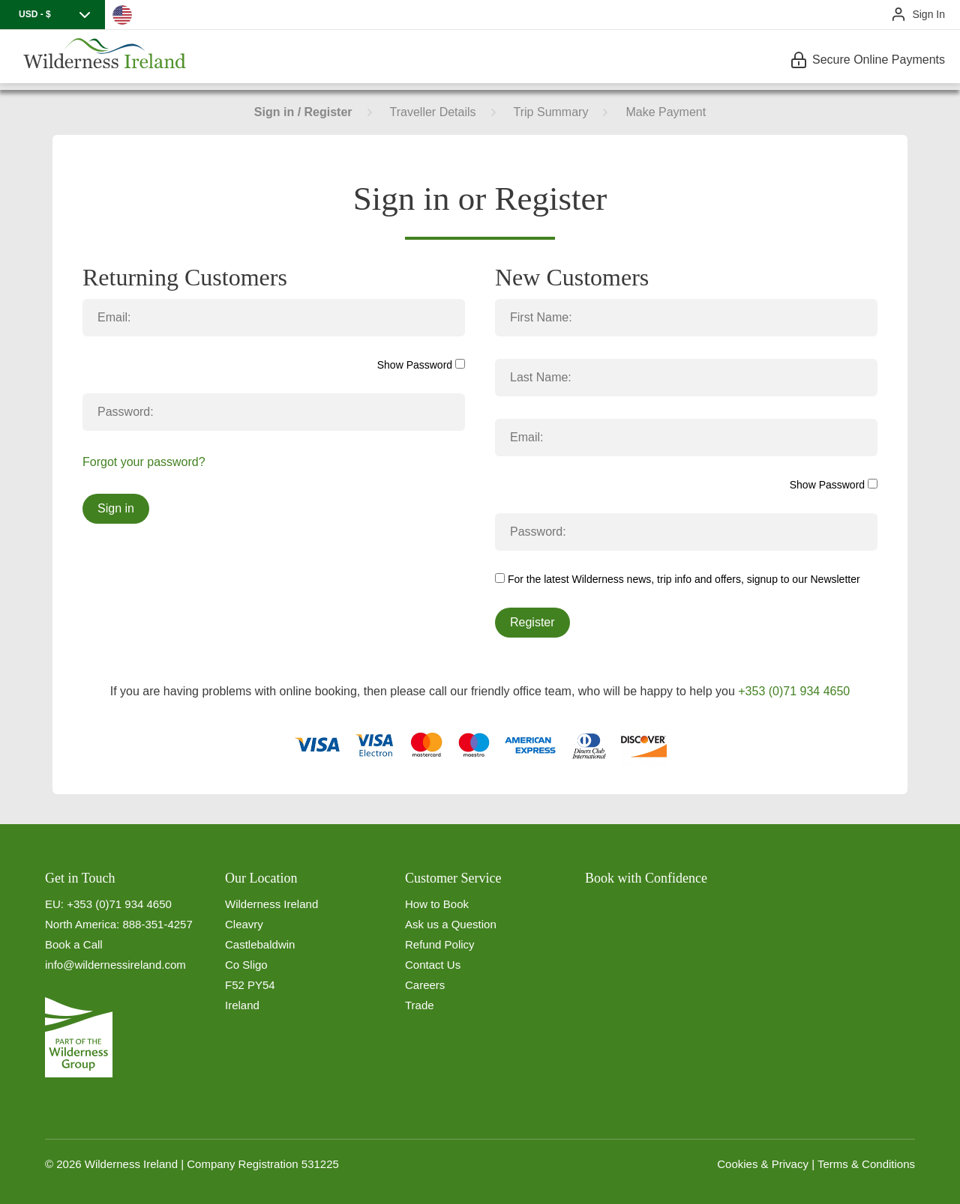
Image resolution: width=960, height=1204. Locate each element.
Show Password (421, 365)
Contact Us (432, 964)
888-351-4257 (157, 924)
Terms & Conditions (866, 1164)
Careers (425, 984)
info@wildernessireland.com (115, 964)
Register (532, 622)
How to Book (437, 904)
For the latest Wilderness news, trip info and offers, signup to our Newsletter (677, 579)
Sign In (928, 14)
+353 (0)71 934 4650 (794, 691)
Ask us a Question (450, 924)
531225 (320, 1164)
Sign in (116, 508)
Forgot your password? (144, 462)
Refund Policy (440, 944)
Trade (419, 1005)
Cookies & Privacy (762, 1164)
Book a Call (74, 944)
